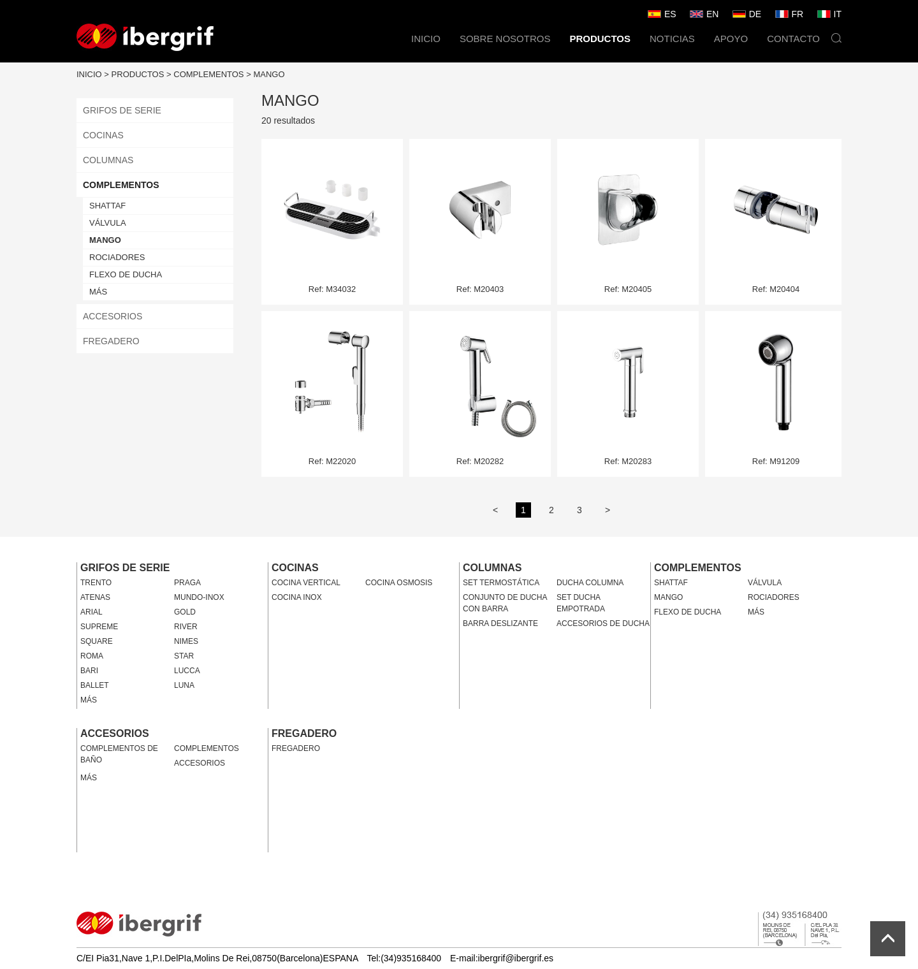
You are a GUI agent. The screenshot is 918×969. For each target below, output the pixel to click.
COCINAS (103, 135)
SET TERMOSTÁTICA (501, 582)
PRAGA (187, 582)
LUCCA (187, 670)
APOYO (731, 38)
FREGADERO (111, 341)
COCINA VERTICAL (306, 582)
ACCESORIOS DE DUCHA (603, 623)
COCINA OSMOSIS (398, 582)
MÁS (98, 291)
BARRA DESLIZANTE (500, 623)
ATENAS (95, 597)
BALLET (94, 685)
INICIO (426, 38)
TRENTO (96, 582)
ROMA (91, 656)
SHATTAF (107, 205)
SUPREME (99, 626)
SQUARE (96, 641)
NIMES (186, 641)
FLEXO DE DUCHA (125, 274)
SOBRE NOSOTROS (505, 38)
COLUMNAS (108, 160)
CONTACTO (793, 38)
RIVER (186, 626)
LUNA (184, 685)
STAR (184, 656)
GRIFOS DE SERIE (122, 110)
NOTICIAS (672, 38)
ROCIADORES (117, 257)
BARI (89, 670)
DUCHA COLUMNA (590, 582)
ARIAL (91, 612)
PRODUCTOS (599, 38)
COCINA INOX (297, 597)
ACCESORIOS (112, 316)
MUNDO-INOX (199, 597)
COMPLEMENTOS (208, 74)
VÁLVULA (107, 223)
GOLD (185, 612)
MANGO (268, 74)
